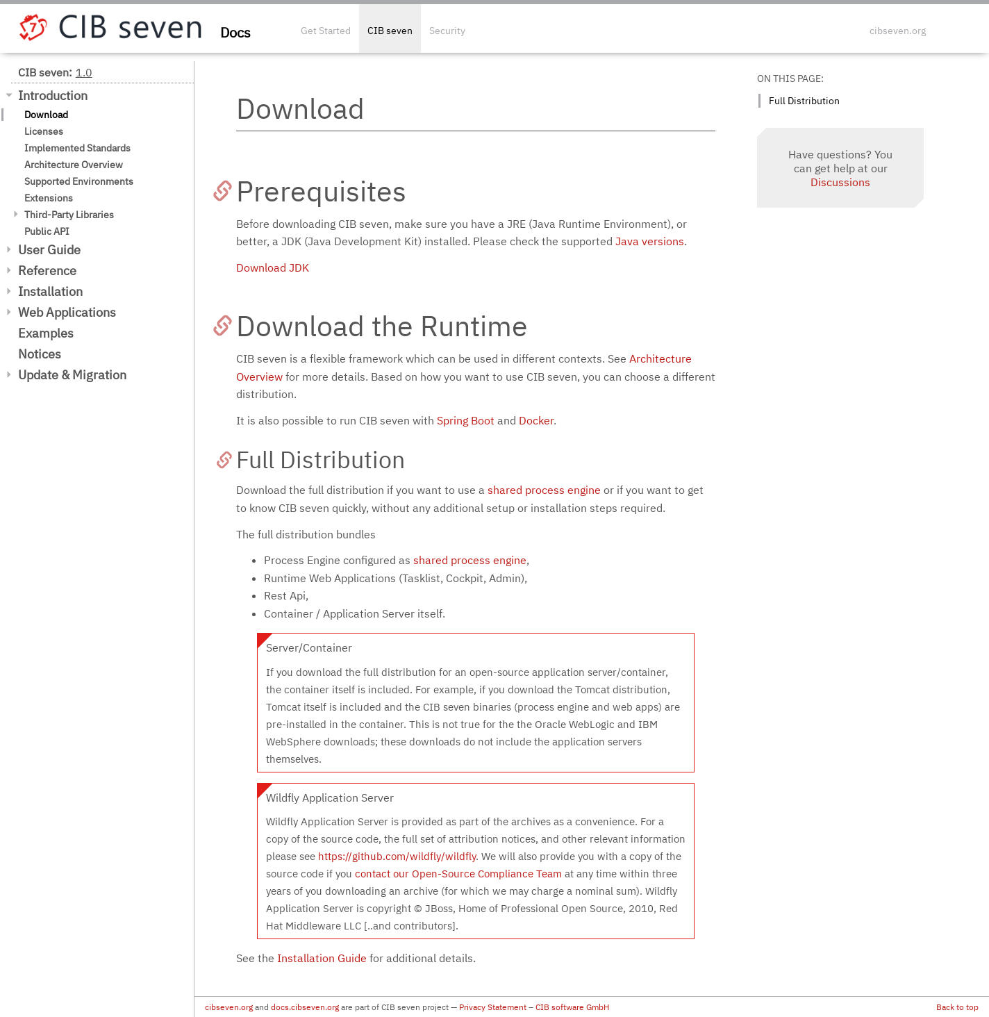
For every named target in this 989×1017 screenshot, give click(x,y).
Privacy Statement (492, 1007)
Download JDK (272, 267)
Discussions (840, 182)
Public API (46, 231)
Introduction (53, 96)
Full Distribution (804, 100)
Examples (46, 333)
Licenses (43, 131)
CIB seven (390, 30)
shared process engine (544, 490)
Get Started (326, 30)
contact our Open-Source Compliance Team (458, 873)
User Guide (49, 250)
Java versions (649, 241)
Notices (39, 354)
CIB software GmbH (572, 1007)
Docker (536, 420)
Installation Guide (322, 958)
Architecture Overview (73, 164)
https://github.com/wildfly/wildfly (397, 856)
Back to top (957, 1007)
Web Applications (67, 312)
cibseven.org (898, 30)
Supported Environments (78, 181)
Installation (50, 291)
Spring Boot (466, 420)
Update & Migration (72, 375)
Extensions (48, 198)
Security (447, 30)
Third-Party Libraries (69, 214)
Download (46, 114)
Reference (47, 271)
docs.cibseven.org (305, 1007)
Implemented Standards (77, 148)
